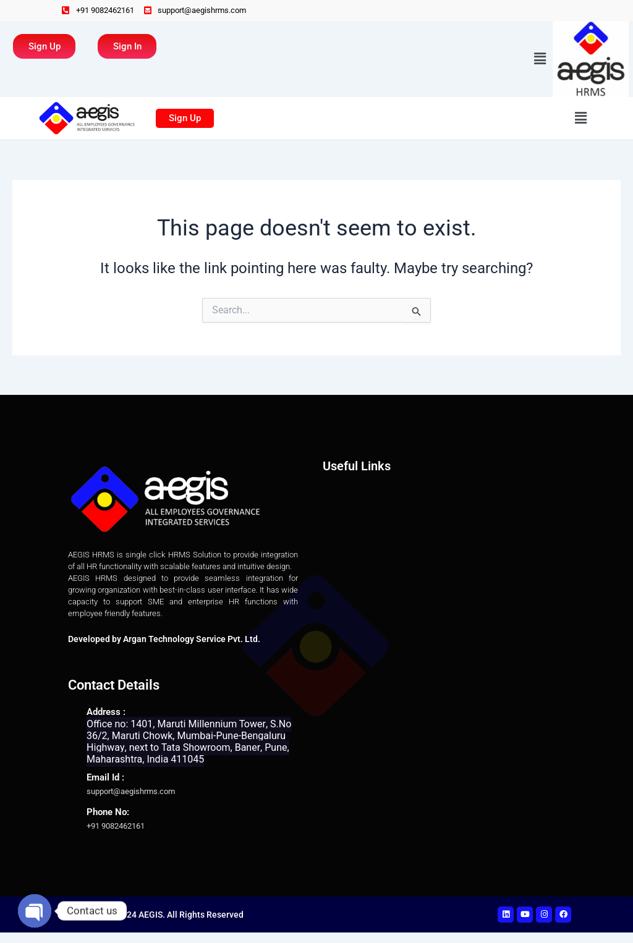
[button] (540, 59)
